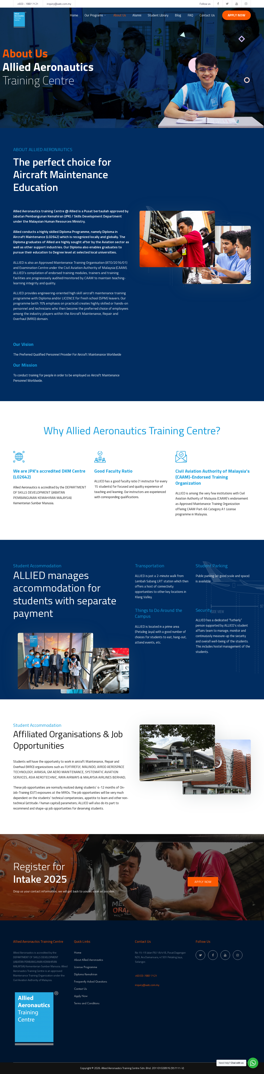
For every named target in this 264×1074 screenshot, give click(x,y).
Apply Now (236, 15)
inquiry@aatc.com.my (59, 4)
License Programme (85, 967)
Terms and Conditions (86, 1003)
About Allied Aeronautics (88, 960)
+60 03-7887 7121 (146, 976)
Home (77, 953)
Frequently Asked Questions (90, 981)
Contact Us (80, 989)
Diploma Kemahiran (85, 974)
